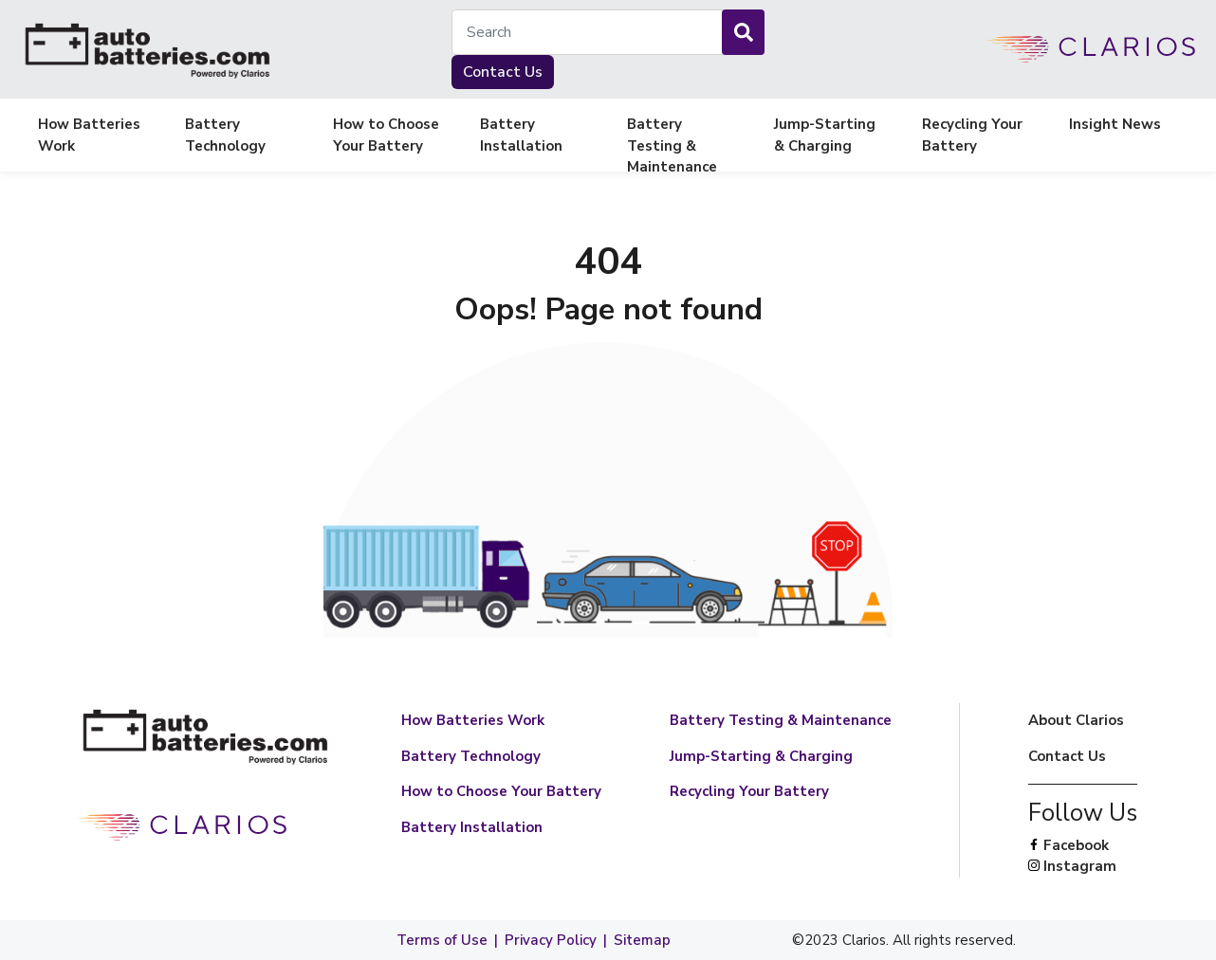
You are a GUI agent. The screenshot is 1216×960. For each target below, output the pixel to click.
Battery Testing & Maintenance (672, 135)
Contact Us (503, 72)
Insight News (1115, 124)
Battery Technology (225, 135)
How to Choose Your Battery (386, 135)
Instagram (1082, 867)
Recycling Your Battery (972, 135)
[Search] (743, 32)
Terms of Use (442, 940)
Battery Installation (521, 135)
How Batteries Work (89, 135)
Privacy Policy (551, 940)
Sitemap (642, 940)
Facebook (1082, 846)
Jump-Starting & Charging (824, 135)
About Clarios (1076, 720)
